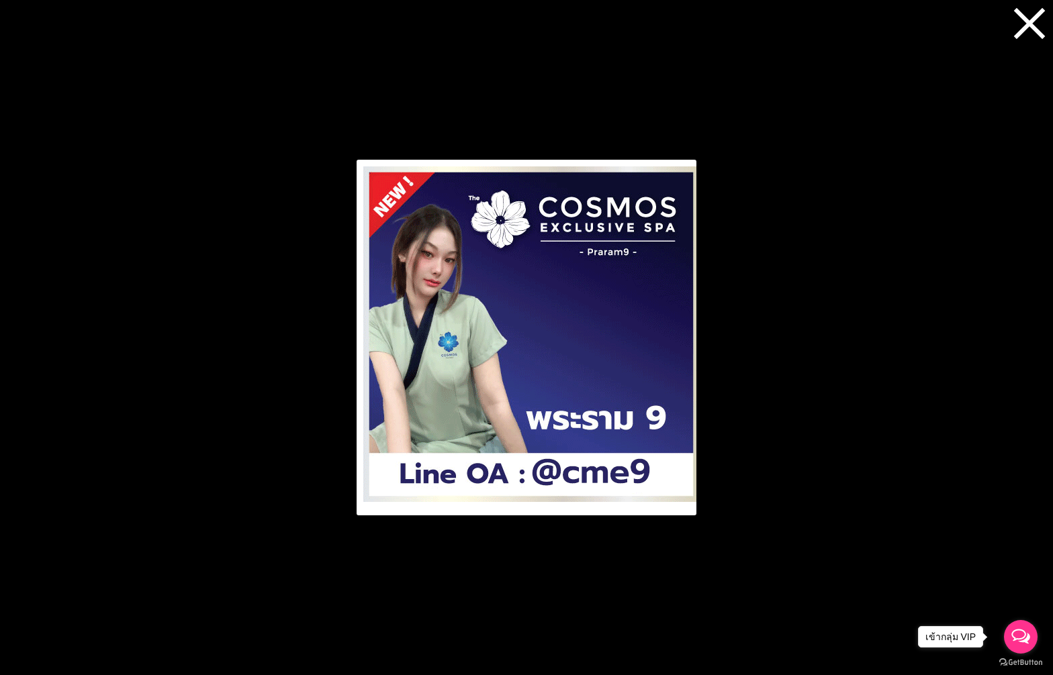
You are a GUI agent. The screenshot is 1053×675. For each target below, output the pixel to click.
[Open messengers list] (1021, 637)
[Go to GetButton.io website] (1020, 662)
